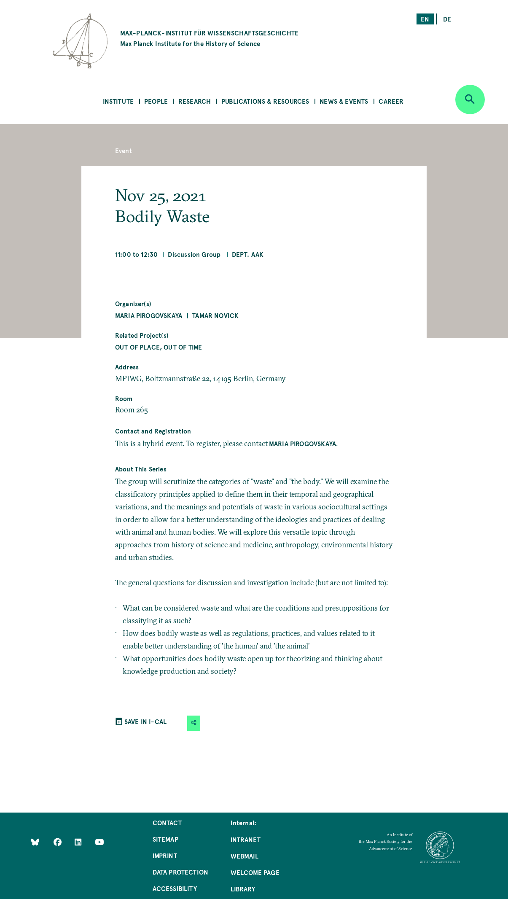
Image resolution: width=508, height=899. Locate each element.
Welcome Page (255, 872)
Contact (167, 822)
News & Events (344, 101)
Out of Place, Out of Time (158, 346)
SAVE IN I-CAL (145, 721)
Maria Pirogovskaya (148, 315)
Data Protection (181, 871)
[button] (194, 723)
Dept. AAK (248, 254)
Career (391, 101)
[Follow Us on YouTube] (99, 841)
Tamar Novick (215, 315)
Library (243, 888)
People (156, 101)
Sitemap (165, 838)
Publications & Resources (265, 101)
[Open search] (470, 99)
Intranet (246, 839)
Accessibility (175, 888)
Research (194, 101)
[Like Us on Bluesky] (35, 841)
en (425, 18)
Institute (118, 101)
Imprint (165, 855)
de (447, 18)
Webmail (244, 855)
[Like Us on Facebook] (58, 841)
